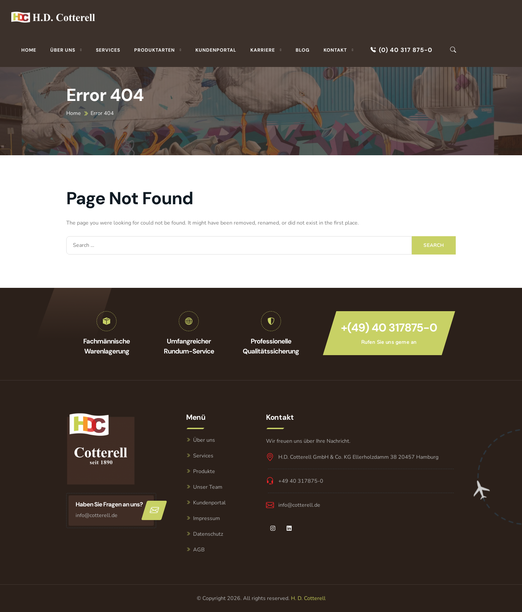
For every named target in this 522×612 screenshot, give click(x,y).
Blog (303, 50)
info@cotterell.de (97, 515)
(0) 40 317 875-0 (401, 50)
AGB (199, 549)
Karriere (262, 50)
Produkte (204, 471)
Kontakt (335, 50)
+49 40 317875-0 (300, 481)
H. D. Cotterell (308, 598)
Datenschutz (208, 534)
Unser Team (207, 487)
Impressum (206, 518)
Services (108, 50)
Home (28, 50)
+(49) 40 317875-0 (389, 327)
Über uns (62, 50)
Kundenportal (215, 50)
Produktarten (154, 50)
